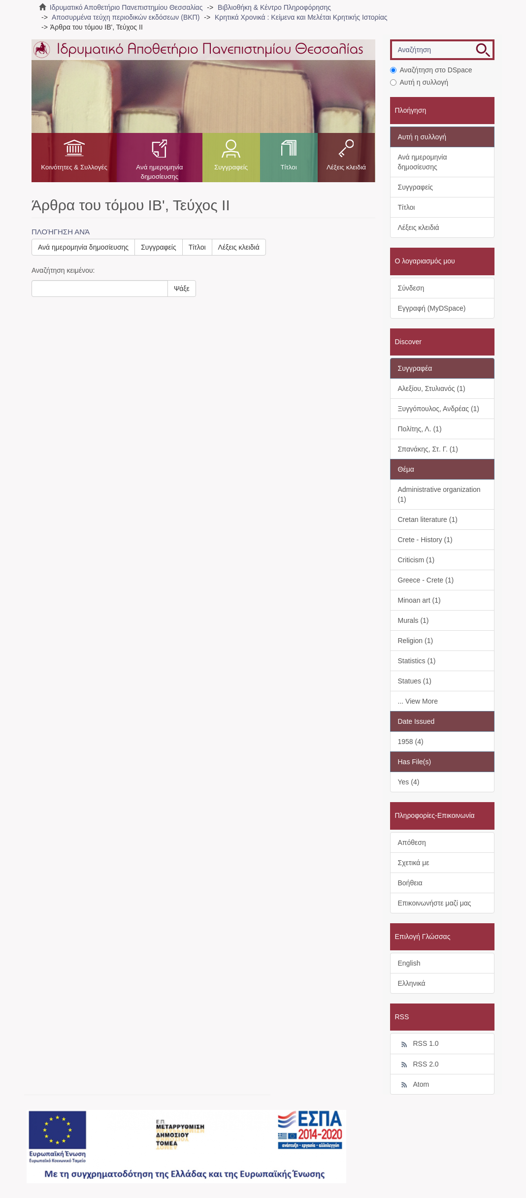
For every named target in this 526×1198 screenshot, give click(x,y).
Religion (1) (415, 641)
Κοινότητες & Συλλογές (74, 167)
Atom (413, 1084)
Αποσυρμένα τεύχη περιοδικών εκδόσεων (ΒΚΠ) (125, 17)
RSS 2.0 (418, 1064)
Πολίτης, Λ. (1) (420, 429)
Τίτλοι (288, 167)
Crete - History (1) (425, 540)
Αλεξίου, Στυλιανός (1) (431, 388)
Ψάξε (182, 288)
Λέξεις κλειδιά (346, 167)
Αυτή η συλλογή (419, 82)
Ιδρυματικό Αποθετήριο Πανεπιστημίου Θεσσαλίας (126, 7)
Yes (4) (409, 782)
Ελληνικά (412, 983)
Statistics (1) (417, 661)
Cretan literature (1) (428, 519)
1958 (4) (411, 741)
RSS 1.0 (418, 1043)
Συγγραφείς (231, 167)
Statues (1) (414, 681)
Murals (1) (413, 620)
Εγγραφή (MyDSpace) (432, 308)
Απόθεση (412, 842)
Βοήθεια (410, 883)
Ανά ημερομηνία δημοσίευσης (159, 171)
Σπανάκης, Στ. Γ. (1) (428, 449)
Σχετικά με (413, 863)
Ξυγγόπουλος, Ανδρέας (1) (439, 409)
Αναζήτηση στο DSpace (431, 70)
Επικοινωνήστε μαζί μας (434, 903)
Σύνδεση (411, 288)
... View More (418, 701)
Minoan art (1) (419, 600)
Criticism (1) (416, 560)
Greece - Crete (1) (426, 580)
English (409, 963)
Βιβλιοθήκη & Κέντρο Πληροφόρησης (274, 7)
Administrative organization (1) (439, 494)
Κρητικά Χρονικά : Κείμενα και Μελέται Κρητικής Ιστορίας (301, 17)
